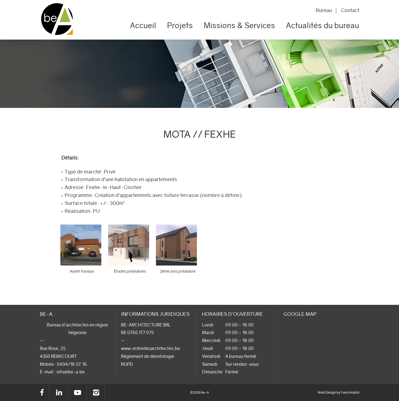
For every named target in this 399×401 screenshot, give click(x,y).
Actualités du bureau (322, 25)
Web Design (327, 392)
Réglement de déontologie (147, 356)
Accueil (143, 25)
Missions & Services (239, 25)
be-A (64, 20)
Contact (350, 10)
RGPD (127, 364)
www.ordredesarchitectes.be (150, 348)
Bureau (324, 10)
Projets (180, 25)
